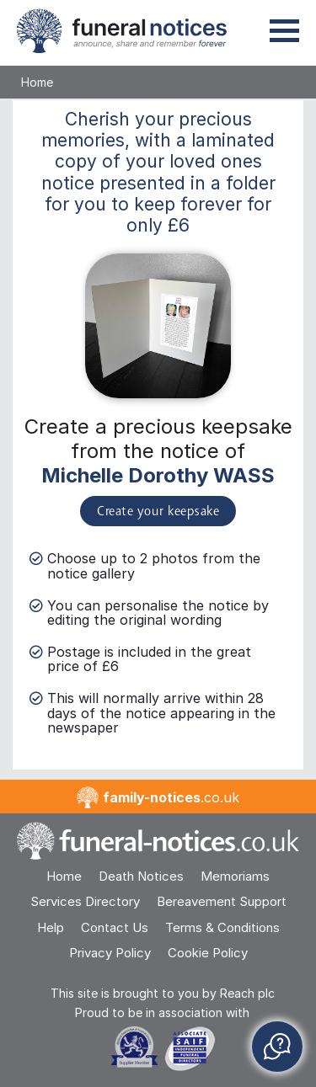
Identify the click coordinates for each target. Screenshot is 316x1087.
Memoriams (235, 876)
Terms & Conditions (222, 927)
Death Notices (141, 876)
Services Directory (85, 901)
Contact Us (114, 927)
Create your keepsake (158, 512)
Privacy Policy (110, 953)
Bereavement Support (222, 901)
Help (50, 927)
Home (37, 82)
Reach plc (247, 993)
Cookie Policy (208, 953)
